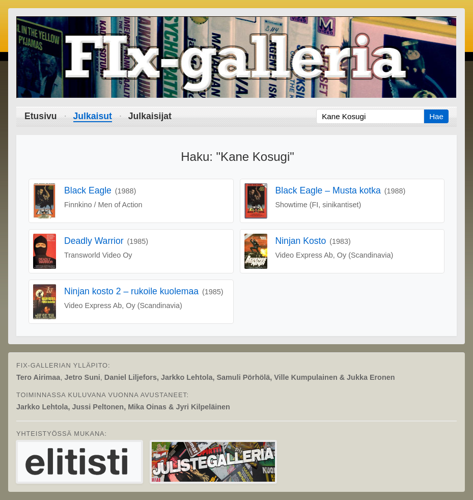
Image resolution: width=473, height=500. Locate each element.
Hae (436, 116)
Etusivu (40, 116)
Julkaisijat (150, 116)
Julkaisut (92, 116)
